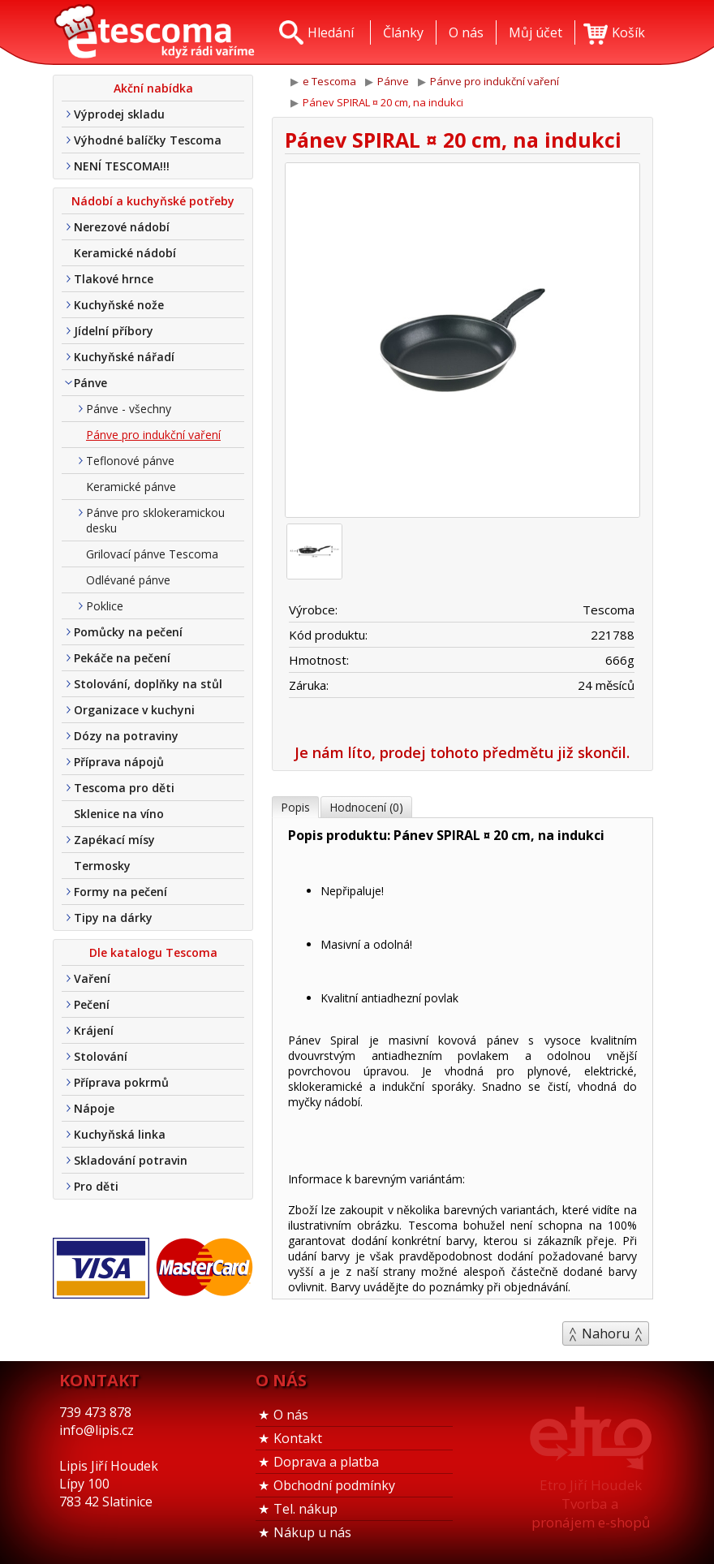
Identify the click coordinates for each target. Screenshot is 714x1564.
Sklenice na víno (119, 813)
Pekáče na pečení (122, 658)
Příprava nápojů (119, 761)
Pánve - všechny (128, 408)
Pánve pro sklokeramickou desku (155, 520)
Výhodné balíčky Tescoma (148, 140)
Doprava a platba (326, 1462)
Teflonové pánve (130, 460)
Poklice (104, 606)
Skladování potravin (130, 1160)
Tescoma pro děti (124, 787)
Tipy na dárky (113, 917)
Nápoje (94, 1108)
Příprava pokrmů (121, 1082)
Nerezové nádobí (122, 227)
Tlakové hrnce (113, 279)
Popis (295, 807)
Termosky (102, 865)
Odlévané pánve (128, 580)
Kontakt (297, 1438)
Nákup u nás (312, 1532)
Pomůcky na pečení (128, 632)
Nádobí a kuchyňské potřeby (152, 201)
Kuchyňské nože (119, 304)
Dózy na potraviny (126, 735)
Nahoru (606, 1333)
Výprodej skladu (119, 114)
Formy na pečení (120, 891)
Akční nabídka (153, 88)
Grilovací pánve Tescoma (152, 554)
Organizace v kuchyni (134, 709)
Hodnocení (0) (366, 807)
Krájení (94, 1030)
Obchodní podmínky (334, 1485)
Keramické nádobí (125, 253)
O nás (290, 1415)
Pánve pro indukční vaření (153, 434)
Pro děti (96, 1186)
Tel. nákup (305, 1509)
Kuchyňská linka (120, 1134)
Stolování (100, 1056)
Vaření (92, 978)
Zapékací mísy (114, 839)
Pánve (90, 382)
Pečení (92, 1004)
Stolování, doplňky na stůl (148, 684)
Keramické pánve (131, 486)
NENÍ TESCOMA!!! (122, 166)
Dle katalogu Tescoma (153, 952)
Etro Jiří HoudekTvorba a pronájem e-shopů (590, 1504)
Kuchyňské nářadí (124, 356)
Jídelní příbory (113, 330)
